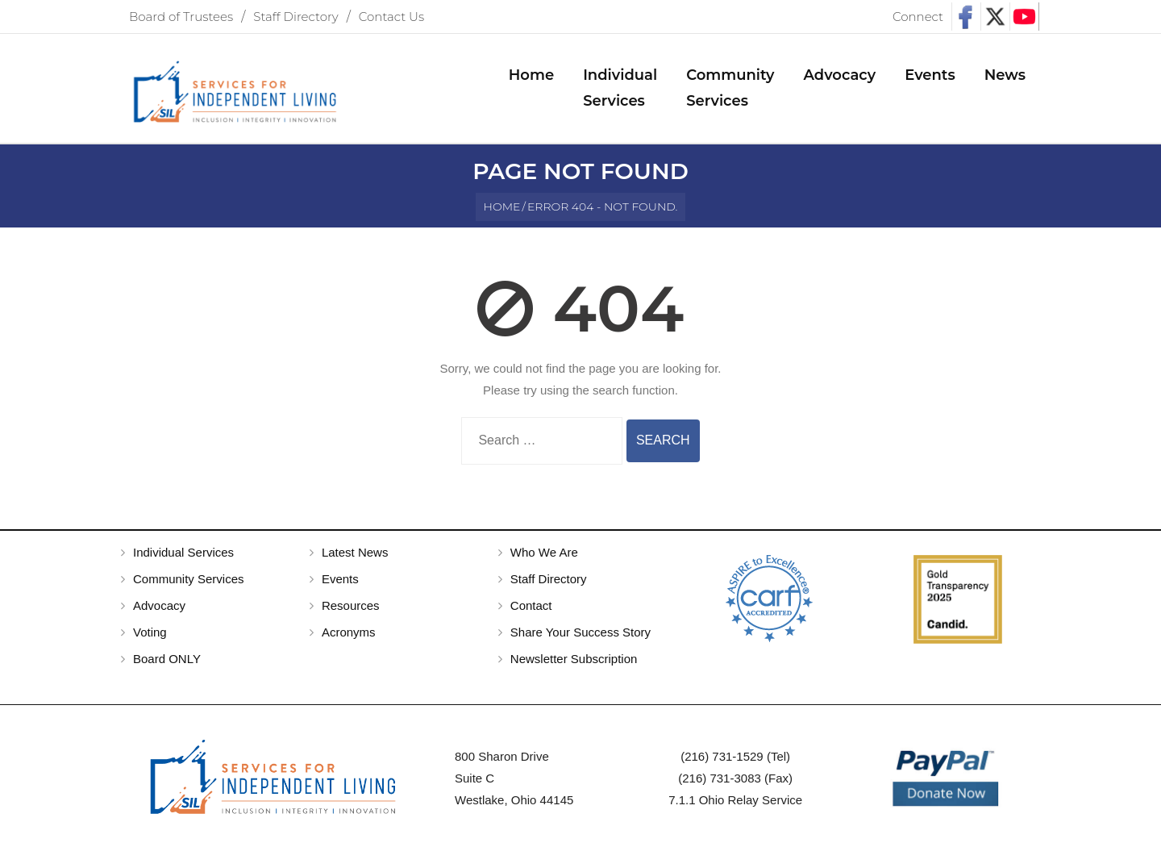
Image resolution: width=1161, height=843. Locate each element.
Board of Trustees (181, 16)
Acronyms (349, 632)
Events (340, 579)
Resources (351, 605)
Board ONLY (167, 659)
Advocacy (159, 605)
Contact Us (391, 16)
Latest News (355, 552)
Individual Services (183, 552)
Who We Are (544, 552)
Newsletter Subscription (574, 659)
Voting (150, 632)
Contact (531, 605)
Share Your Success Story (580, 632)
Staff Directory (295, 16)
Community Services (188, 579)
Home (502, 206)
